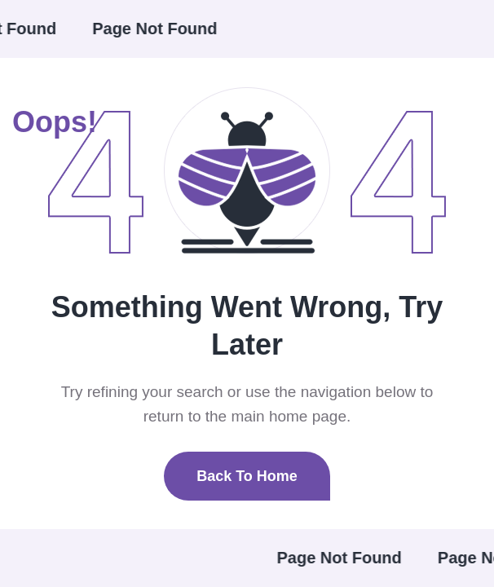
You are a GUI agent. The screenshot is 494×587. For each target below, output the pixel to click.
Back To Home (247, 476)
